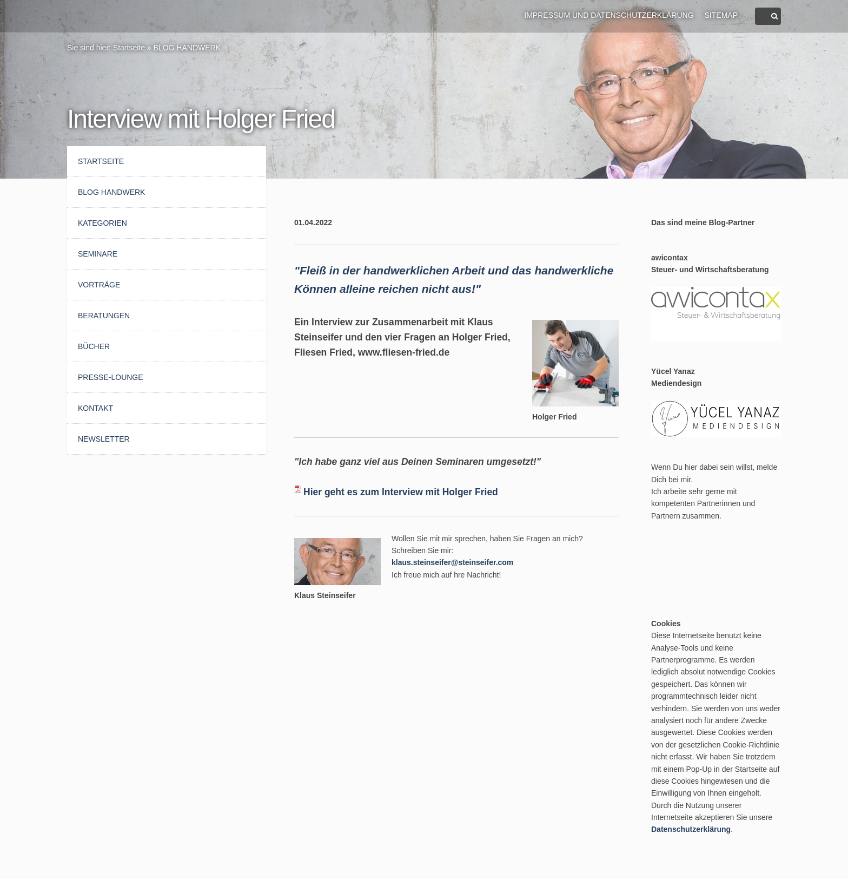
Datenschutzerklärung (691, 829)
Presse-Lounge (110, 377)
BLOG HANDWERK (187, 47)
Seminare (97, 254)
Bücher (94, 346)
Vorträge (99, 284)
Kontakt (95, 408)
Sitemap (721, 15)
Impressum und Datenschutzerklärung (608, 15)
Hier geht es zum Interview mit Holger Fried (400, 492)
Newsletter (104, 439)
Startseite (129, 47)
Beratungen (104, 315)
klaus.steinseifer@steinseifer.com (452, 562)
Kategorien (102, 223)
